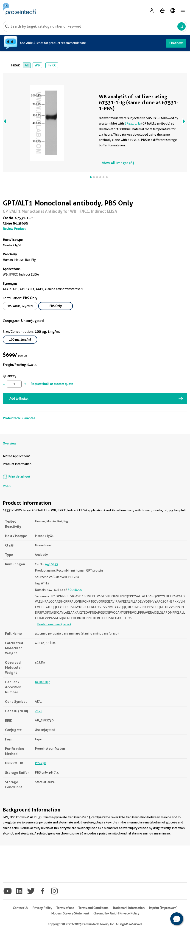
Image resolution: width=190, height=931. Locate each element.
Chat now (176, 43)
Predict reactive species (54, 624)
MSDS (7, 486)
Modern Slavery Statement (70, 913)
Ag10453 (51, 564)
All (27, 65)
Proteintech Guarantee (19, 418)
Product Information (17, 464)
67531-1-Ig (133, 123)
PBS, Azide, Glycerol (20, 306)
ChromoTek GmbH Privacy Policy (116, 913)
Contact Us (20, 908)
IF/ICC (52, 65)
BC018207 (74, 590)
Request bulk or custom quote (52, 384)
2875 (38, 711)
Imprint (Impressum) (163, 908)
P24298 (40, 763)
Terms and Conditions (93, 908)
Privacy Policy (42, 908)
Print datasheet (16, 476)
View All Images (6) (118, 163)
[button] (176, 918)
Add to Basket (18, 398)
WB (37, 65)
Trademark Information (129, 908)
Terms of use (65, 908)
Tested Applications (16, 456)
